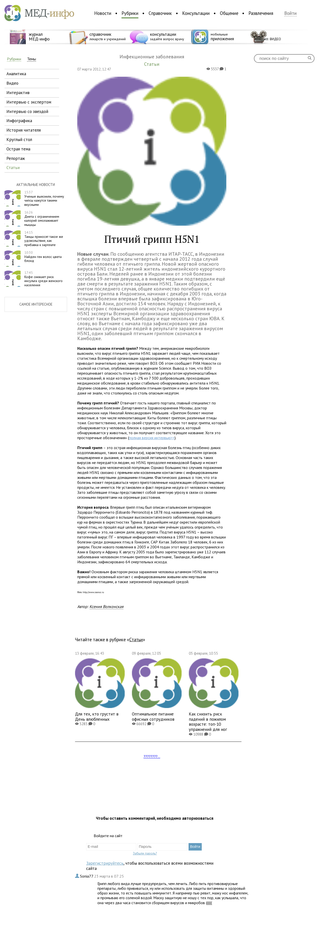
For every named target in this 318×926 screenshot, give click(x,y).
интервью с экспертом (28, 102)
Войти (290, 13)
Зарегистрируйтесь (104, 863)
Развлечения (260, 13)
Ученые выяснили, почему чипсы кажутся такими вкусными (44, 198)
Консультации (196, 13)
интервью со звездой (27, 111)
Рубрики (129, 13)
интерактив (18, 92)
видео (12, 83)
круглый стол (19, 139)
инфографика (19, 120)
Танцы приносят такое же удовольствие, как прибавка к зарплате (43, 238)
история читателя (23, 130)
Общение (229, 13)
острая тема (18, 149)
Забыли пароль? (145, 853)
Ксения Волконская (106, 606)
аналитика (16, 73)
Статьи (136, 639)
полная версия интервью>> (152, 437)
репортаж (15, 158)
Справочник (160, 13)
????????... (152, 756)
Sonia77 (87, 876)
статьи (13, 167)
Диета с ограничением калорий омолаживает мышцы (41, 218)
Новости (102, 13)
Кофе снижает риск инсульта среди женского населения (43, 278)
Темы (31, 59)
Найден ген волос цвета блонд (43, 256)
